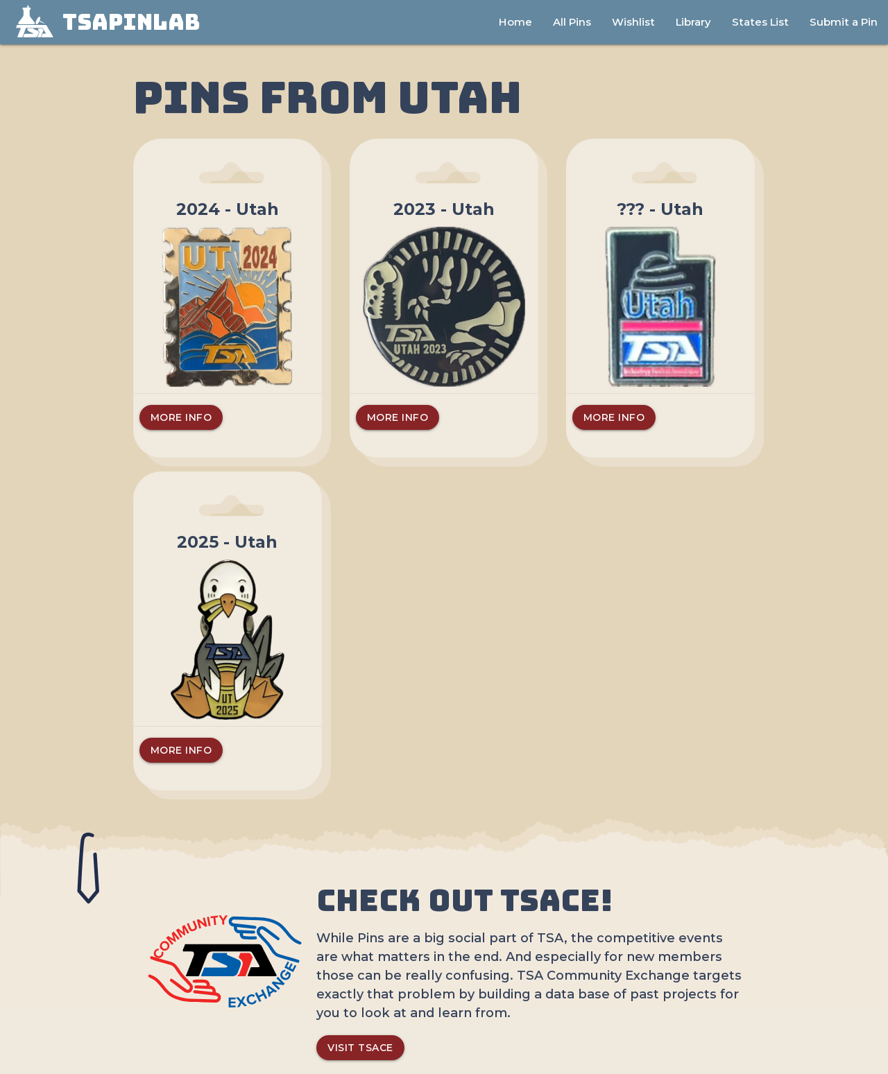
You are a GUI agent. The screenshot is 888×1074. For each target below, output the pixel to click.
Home (515, 21)
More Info (181, 417)
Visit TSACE (360, 1047)
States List (760, 21)
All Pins (572, 21)
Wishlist (633, 21)
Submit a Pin (844, 21)
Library (693, 21)
